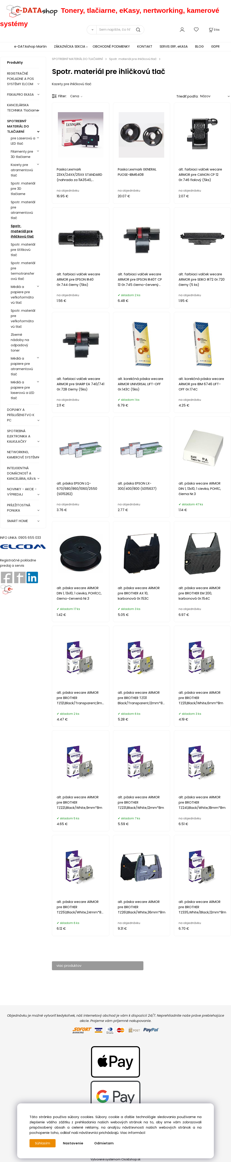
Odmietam (104, 1143)
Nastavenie (73, 1143)
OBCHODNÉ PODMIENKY (111, 46)
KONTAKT (144, 46)
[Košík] (214, 29)
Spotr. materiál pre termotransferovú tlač (23, 271)
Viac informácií (132, 1132)
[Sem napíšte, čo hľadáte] (120, 29)
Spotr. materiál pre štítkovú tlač (23, 249)
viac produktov (68, 965)
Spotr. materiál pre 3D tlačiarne (23, 188)
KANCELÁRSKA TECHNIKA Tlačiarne (23, 108)
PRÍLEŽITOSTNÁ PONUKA (18, 508)
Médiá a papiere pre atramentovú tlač (22, 366)
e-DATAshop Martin (30, 46)
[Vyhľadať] (91, 29)
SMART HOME (17, 521)
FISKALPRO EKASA (20, 94)
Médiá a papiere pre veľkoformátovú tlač (22, 294)
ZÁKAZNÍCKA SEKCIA (69, 46)
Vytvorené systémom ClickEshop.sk (115, 1159)
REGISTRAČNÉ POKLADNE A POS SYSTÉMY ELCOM (20, 78)
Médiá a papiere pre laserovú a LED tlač (22, 390)
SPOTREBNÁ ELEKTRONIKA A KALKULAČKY (18, 436)
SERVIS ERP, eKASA (174, 46)
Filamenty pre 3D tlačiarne (22, 154)
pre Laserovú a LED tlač (23, 141)
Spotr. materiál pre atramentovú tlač (23, 210)
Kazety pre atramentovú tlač (22, 170)
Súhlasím (42, 1143)
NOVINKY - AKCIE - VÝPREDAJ (22, 492)
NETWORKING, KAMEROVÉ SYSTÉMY (23, 455)
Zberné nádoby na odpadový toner (20, 342)
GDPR (215, 46)
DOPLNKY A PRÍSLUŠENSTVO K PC (20, 415)
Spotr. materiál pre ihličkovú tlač (22, 231)
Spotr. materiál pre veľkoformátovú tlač (23, 318)
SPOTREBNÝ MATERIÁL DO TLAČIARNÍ (18, 126)
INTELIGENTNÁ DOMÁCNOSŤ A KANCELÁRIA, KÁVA (21, 473)
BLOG (199, 46)
